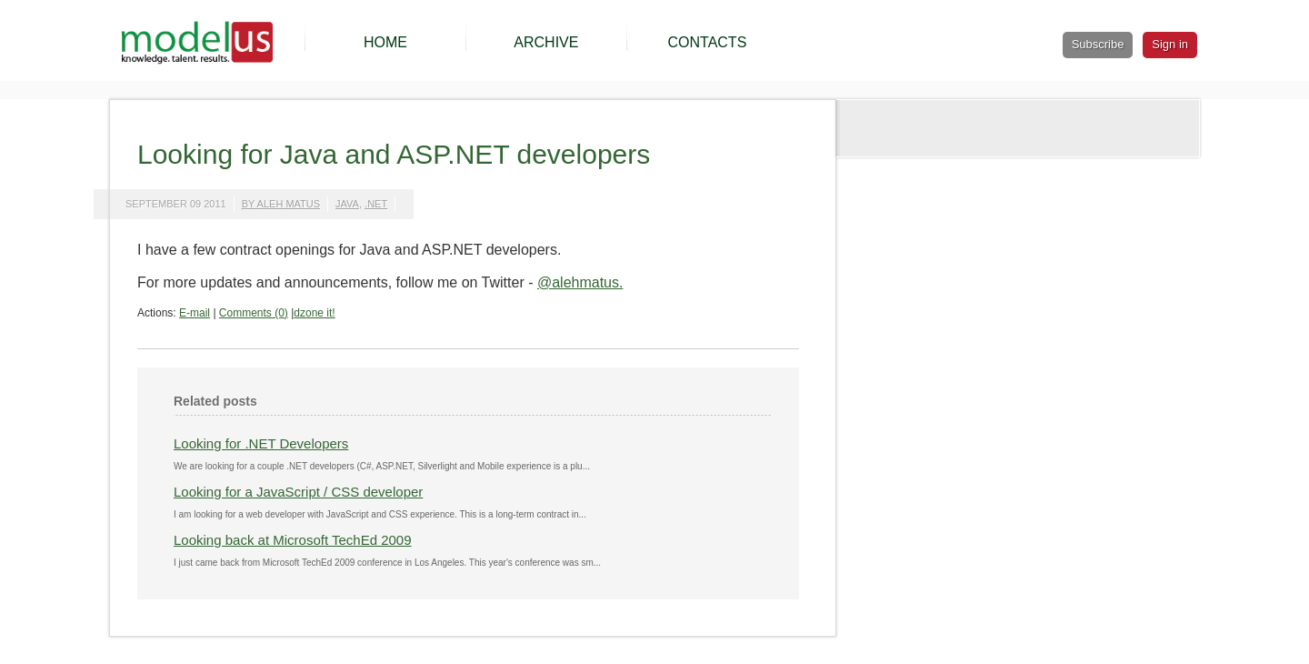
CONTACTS (706, 42)
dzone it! (314, 313)
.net (376, 203)
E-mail (194, 313)
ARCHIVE (546, 42)
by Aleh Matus (281, 203)
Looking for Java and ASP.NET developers (393, 154)
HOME (385, 42)
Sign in (1170, 44)
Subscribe (1098, 44)
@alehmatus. (580, 282)
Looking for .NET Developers (261, 443)
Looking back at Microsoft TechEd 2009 (293, 540)
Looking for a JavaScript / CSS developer (298, 491)
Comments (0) (253, 313)
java (347, 203)
